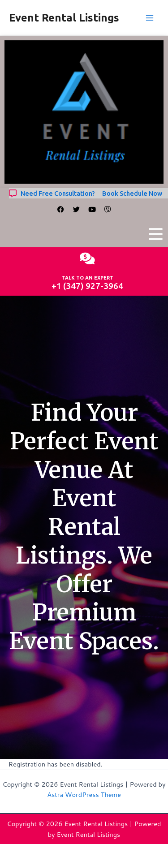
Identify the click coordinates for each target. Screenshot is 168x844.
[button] (155, 234)
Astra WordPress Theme (84, 794)
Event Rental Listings (64, 17)
